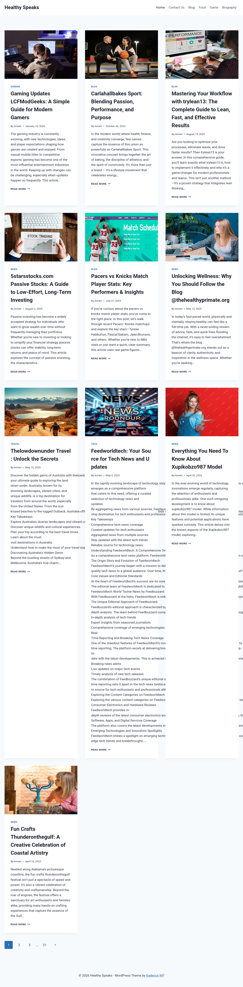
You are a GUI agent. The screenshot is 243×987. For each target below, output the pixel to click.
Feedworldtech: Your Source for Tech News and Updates (121, 459)
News (14, 269)
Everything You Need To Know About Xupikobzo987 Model (200, 459)
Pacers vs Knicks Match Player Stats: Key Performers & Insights (119, 284)
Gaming (15, 86)
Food (202, 7)
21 (44, 945)
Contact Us (176, 7)
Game (214, 7)
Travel (15, 444)
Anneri (17, 126)
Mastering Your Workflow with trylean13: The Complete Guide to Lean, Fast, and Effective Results (202, 109)
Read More (20, 188)
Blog (191, 7)
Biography (229, 7)
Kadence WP (155, 975)
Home (160, 7)
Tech (94, 444)
